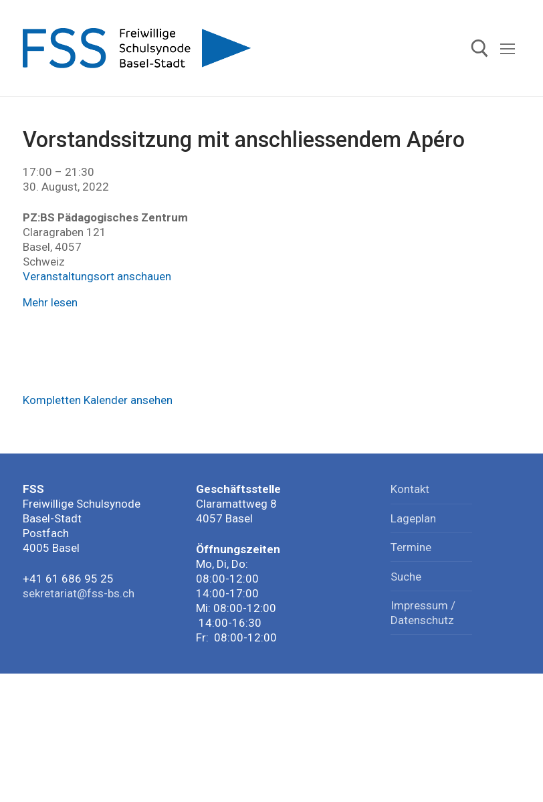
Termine (411, 547)
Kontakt (410, 489)
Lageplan (413, 518)
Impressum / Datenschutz (423, 613)
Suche (406, 576)
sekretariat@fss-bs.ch (78, 593)
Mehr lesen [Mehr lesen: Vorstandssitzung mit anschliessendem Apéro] (50, 302)
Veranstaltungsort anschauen (97, 276)
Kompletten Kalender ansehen (98, 400)
